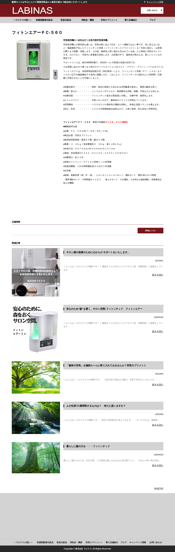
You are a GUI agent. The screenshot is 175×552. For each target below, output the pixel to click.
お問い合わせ (152, 10)
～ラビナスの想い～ (22, 20)
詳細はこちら (150, 230)
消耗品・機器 (87, 20)
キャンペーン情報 (155, 2)
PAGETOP (158, 488)
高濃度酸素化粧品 (44, 20)
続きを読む (157, 274)
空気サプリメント (109, 20)
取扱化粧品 (66, 20)
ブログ (152, 20)
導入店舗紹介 (131, 20)
